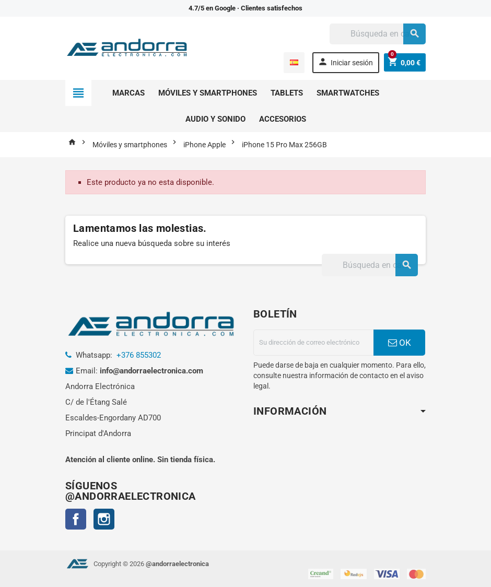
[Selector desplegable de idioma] (293, 62)
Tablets (287, 93)
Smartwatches (348, 93)
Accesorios (282, 119)
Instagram (103, 519)
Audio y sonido (215, 119)
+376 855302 (138, 355)
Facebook (75, 519)
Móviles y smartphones (207, 93)
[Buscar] (378, 34)
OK (399, 342)
